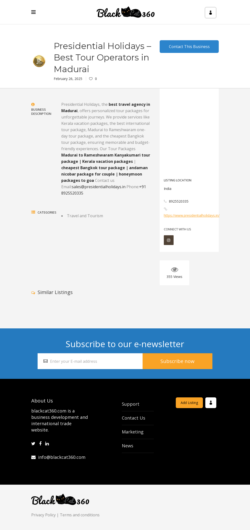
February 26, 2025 (68, 78)
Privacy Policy (43, 515)
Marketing (133, 432)
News (127, 446)
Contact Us (133, 418)
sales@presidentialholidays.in (98, 186)
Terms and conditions (80, 515)
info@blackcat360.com (58, 457)
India (167, 188)
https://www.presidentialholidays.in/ (191, 215)
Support (130, 404)
